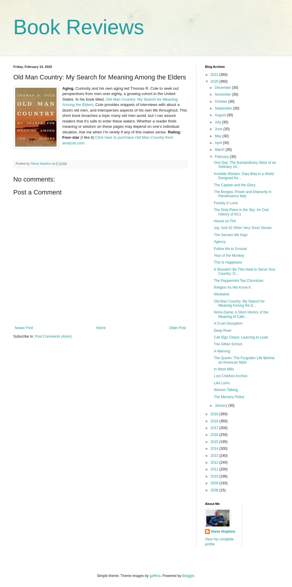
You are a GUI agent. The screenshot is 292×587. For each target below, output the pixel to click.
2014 (215, 449)
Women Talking (226, 390)
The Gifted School (228, 344)
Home (101, 328)
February (222, 157)
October (221, 101)
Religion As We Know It (232, 287)
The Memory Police (229, 397)
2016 (215, 435)
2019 (215, 414)
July (218, 122)
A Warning (222, 351)
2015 (215, 442)
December (223, 88)
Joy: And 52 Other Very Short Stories (243, 228)
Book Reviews (78, 27)
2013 (215, 456)
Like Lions (222, 383)
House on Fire (225, 221)
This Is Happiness (228, 262)
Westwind (221, 294)
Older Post (177, 328)
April (219, 143)
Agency (220, 242)
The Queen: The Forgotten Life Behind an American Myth (244, 360)
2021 (215, 75)
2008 (215, 490)
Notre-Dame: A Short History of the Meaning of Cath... (241, 314)
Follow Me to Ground (230, 249)
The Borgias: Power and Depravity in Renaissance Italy (242, 194)
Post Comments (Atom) (53, 336)
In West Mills (224, 369)
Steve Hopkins (223, 531)
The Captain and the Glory (234, 185)
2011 (215, 469)
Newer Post (24, 328)
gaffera (155, 576)
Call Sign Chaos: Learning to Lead (241, 337)
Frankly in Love (226, 203)
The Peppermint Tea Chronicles (238, 281)
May (218, 136)
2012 (215, 462)
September (224, 108)
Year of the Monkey (229, 256)
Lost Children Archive (230, 376)
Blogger (188, 576)
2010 (215, 476)
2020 (215, 81)
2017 (215, 428)
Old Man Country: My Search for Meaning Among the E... (239, 303)
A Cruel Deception (228, 323)
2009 (215, 483)
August (221, 115)
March (220, 150)
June (219, 129)
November (223, 94)
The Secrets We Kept (230, 235)
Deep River (223, 330)
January (221, 405)
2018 (215, 421)
